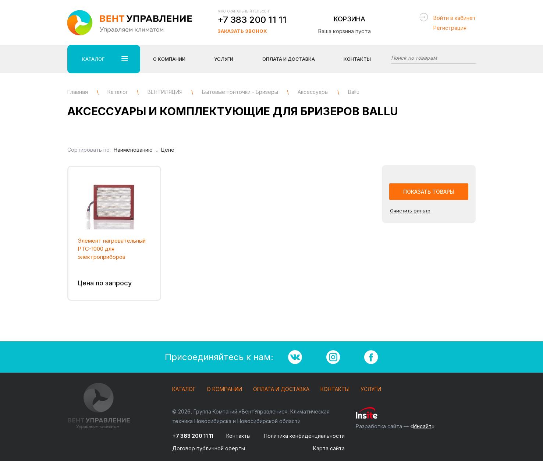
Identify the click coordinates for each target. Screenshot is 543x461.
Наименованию (136, 150)
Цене (167, 150)
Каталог (184, 389)
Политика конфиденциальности (304, 436)
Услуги (371, 389)
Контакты (357, 59)
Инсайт (422, 426)
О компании (224, 389)
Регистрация (449, 28)
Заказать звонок (242, 31)
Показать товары (428, 192)
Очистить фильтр (410, 211)
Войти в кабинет (454, 18)
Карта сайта (329, 448)
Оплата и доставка (281, 389)
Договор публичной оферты (208, 448)
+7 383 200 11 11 (252, 19)
